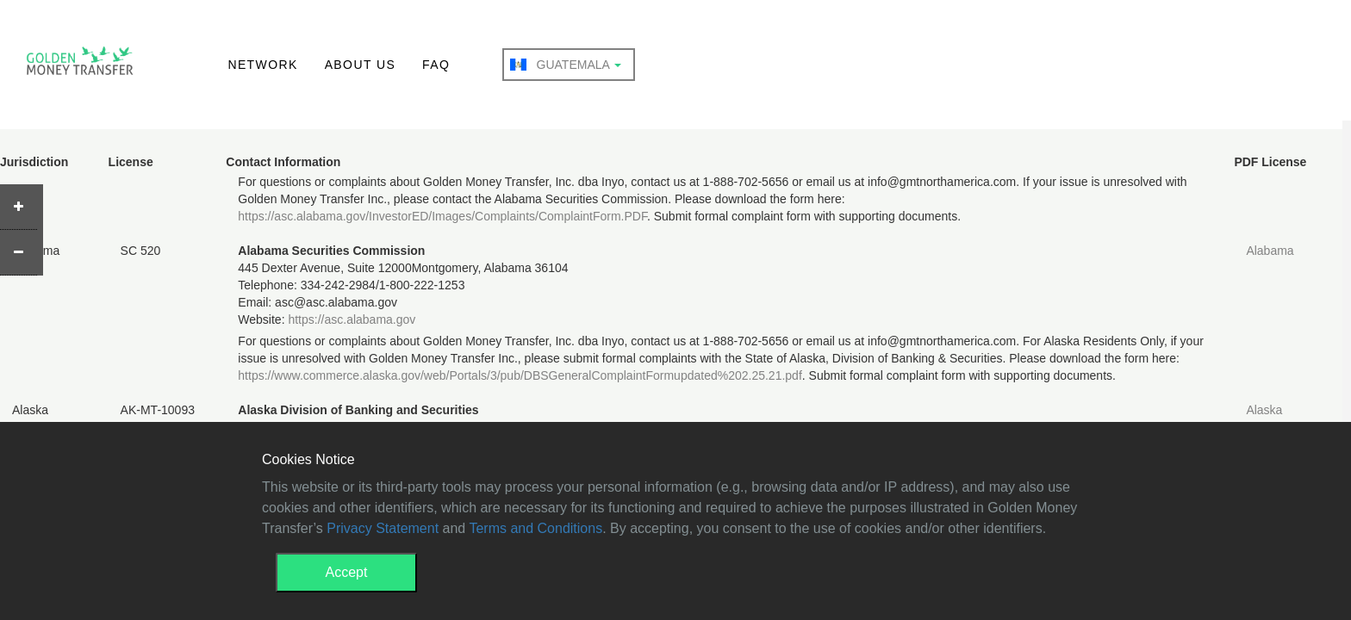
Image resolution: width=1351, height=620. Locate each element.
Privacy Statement (383, 528)
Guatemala (565, 64)
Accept (347, 572)
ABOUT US (360, 64)
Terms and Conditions (535, 528)
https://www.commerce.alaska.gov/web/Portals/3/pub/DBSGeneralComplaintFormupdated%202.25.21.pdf (519, 375)
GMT (80, 65)
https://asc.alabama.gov (351, 319)
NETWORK (262, 64)
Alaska (1264, 410)
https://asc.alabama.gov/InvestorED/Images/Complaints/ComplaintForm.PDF (442, 216)
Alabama (1269, 250)
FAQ (436, 64)
